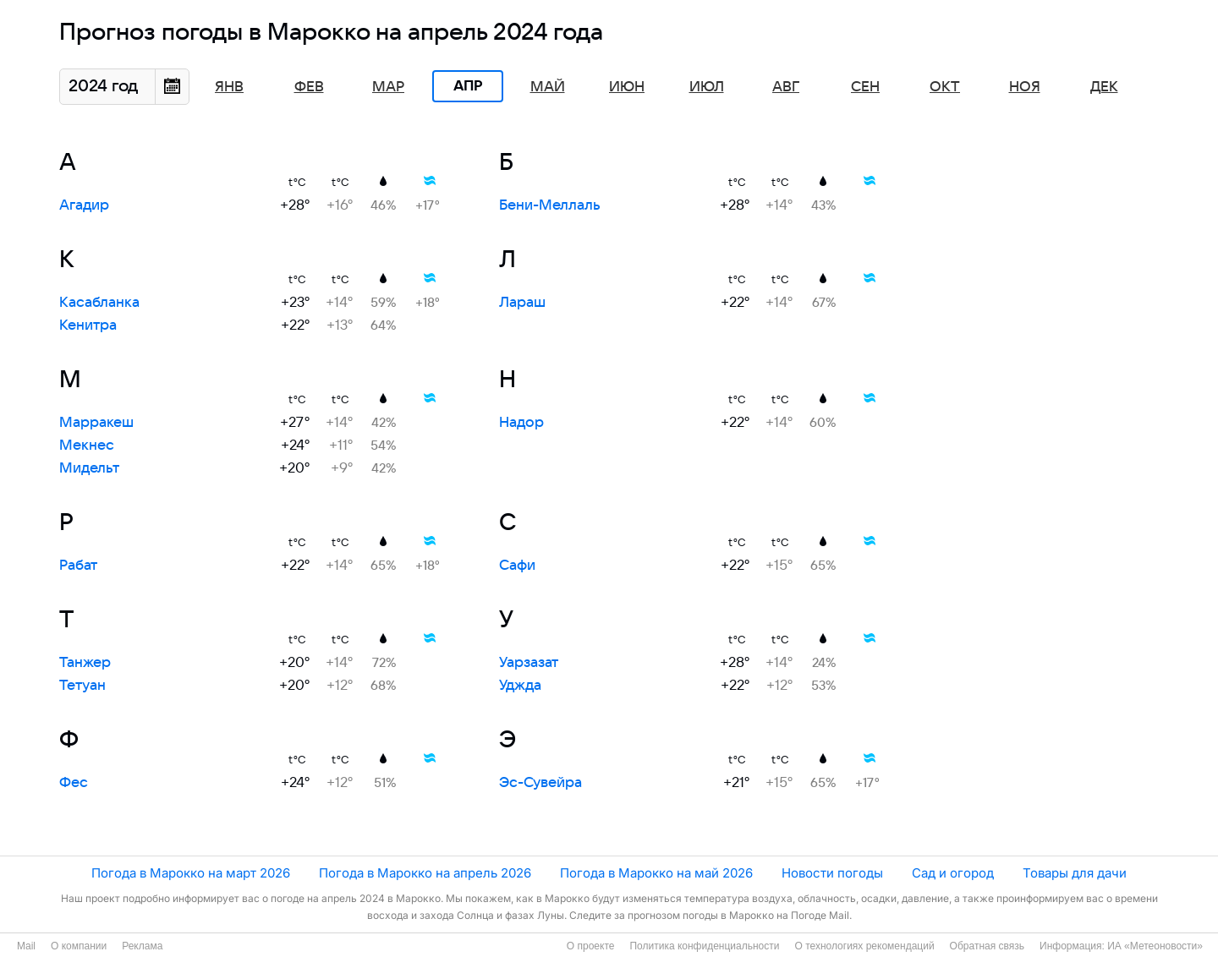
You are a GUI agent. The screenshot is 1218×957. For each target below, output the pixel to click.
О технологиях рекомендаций (864, 946)
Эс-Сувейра (540, 782)
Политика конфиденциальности (704, 946)
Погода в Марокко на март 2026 (190, 873)
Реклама (142, 946)
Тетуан (82, 685)
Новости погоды (832, 873)
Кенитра (88, 325)
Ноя (1024, 87)
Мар (388, 87)
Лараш (522, 302)
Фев (309, 87)
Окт (945, 87)
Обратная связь (987, 946)
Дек (1104, 87)
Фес (73, 782)
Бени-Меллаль (550, 205)
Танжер (85, 662)
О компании (79, 946)
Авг (785, 87)
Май (547, 87)
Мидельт (89, 468)
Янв (229, 87)
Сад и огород (953, 873)
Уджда (520, 685)
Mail (26, 946)
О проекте (591, 946)
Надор (521, 422)
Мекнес (86, 445)
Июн (627, 87)
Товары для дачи (1075, 873)
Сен (865, 87)
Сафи (517, 565)
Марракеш (96, 422)
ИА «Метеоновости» (1155, 946)
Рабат (78, 565)
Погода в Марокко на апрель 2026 (425, 873)
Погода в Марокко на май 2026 (656, 873)
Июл (706, 87)
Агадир (84, 205)
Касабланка (99, 302)
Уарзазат (528, 662)
